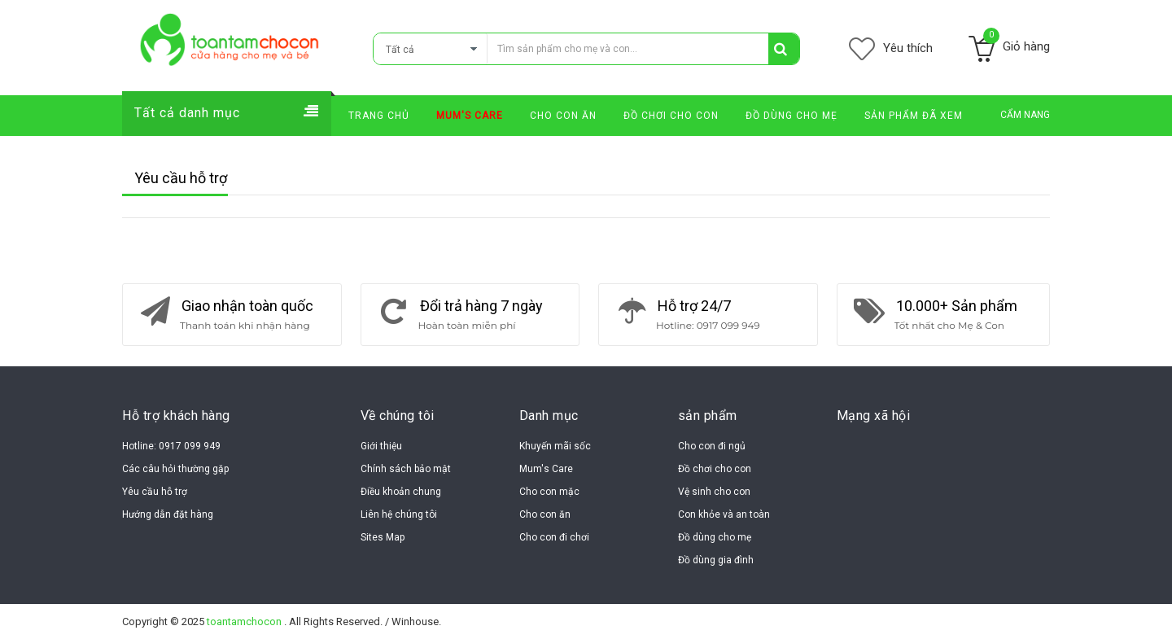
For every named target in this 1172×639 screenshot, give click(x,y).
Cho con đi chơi (554, 537)
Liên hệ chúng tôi (399, 514)
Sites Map (383, 537)
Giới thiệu (381, 446)
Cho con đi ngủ (712, 446)
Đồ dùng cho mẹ (714, 537)
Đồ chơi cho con (714, 469)
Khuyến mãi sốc (555, 446)
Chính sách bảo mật (406, 469)
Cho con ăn (545, 514)
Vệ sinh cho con (714, 491)
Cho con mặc (549, 491)
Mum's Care (546, 469)
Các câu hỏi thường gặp (175, 469)
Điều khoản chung (401, 491)
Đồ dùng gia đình (716, 560)
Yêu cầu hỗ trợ (154, 491)
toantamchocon (245, 621)
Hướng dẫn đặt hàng (167, 514)
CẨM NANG (1025, 114)
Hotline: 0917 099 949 (171, 446)
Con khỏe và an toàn (724, 514)
